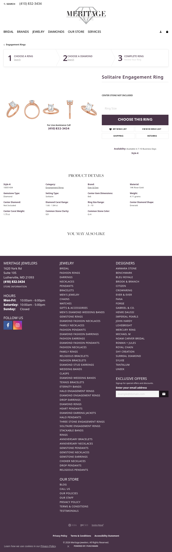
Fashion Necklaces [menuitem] (73, 347)
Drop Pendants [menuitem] (70, 465)
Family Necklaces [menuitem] (72, 325)
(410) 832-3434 (59, 128)
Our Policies (69, 493)
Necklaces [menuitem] (67, 281)
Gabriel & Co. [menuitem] (125, 307)
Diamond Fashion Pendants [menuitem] (80, 342)
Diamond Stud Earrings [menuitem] (77, 364)
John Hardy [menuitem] (124, 321)
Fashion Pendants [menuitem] (73, 329)
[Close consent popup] (68, 546)
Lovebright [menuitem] (124, 325)
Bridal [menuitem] (64, 268)
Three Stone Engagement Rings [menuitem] (82, 421)
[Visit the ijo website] (84, 525)
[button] (9, 4)
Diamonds (56, 31)
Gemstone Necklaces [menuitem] (75, 452)
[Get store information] (15, 286)
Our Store (76, 31)
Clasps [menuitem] (64, 373)
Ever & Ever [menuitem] (124, 294)
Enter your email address (131, 387)
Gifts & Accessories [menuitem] (74, 307)
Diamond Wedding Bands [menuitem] (78, 378)
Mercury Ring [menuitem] (125, 329)
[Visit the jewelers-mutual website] (98, 525)
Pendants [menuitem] (66, 286)
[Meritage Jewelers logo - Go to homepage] (86, 15)
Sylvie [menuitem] (120, 360)
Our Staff (67, 497)
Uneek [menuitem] (120, 369)
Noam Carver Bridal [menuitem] (130, 338)
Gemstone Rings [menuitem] (71, 316)
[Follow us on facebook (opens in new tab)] (8, 325)
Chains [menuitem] (65, 299)
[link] (30, 4)
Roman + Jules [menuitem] (126, 342)
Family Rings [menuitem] (69, 351)
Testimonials (69, 510)
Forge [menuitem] (120, 303)
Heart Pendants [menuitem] (71, 408)
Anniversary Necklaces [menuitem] (76, 443)
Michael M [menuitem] (123, 334)
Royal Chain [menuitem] (124, 347)
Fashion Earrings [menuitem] (72, 338)
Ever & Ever (93, 187)
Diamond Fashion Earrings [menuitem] (79, 334)
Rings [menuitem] (64, 434)
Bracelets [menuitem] (67, 290)
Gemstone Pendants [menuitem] (74, 448)
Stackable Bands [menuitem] (72, 430)
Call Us (65, 489)
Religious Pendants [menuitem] (74, 469)
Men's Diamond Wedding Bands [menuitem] (82, 312)
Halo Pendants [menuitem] (70, 417)
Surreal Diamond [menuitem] (128, 356)
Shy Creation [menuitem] (125, 351)
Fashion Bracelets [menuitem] (73, 360)
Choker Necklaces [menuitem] (73, 461)
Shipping (118, 136)
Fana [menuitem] (119, 299)
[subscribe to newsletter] (163, 394)
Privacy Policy (70, 502)
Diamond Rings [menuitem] (70, 404)
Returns (152, 136)
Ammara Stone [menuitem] (126, 268)
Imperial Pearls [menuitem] (127, 316)
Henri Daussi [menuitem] (125, 312)
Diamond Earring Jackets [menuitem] (78, 413)
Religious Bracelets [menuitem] (74, 356)
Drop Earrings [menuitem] (70, 399)
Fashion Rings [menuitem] (70, 272)
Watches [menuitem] (66, 303)
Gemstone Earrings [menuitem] (74, 456)
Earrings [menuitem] (66, 277)
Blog (63, 484)
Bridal (9, 31)
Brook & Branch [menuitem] (127, 281)
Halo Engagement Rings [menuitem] (77, 391)
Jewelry (38, 31)
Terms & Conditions (74, 506)
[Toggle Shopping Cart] (167, 32)
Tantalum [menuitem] (123, 364)
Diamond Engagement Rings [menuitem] (80, 395)
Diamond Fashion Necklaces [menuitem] (80, 321)
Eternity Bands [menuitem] (71, 386)
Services (94, 31)
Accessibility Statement (107, 535)
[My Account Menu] (160, 32)
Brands (23, 31)
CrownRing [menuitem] (124, 290)
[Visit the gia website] (72, 525)
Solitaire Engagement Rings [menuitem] (80, 426)
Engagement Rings (16, 44)
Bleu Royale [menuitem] (124, 277)
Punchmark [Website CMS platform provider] (92, 546)
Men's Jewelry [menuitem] (69, 294)
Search (17, 59)
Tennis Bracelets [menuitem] (72, 382)
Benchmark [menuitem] (124, 272)
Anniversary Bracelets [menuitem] (76, 439)
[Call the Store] (14, 282)
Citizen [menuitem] (121, 286)
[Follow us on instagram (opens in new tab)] (17, 325)
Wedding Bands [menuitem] (71, 369)
